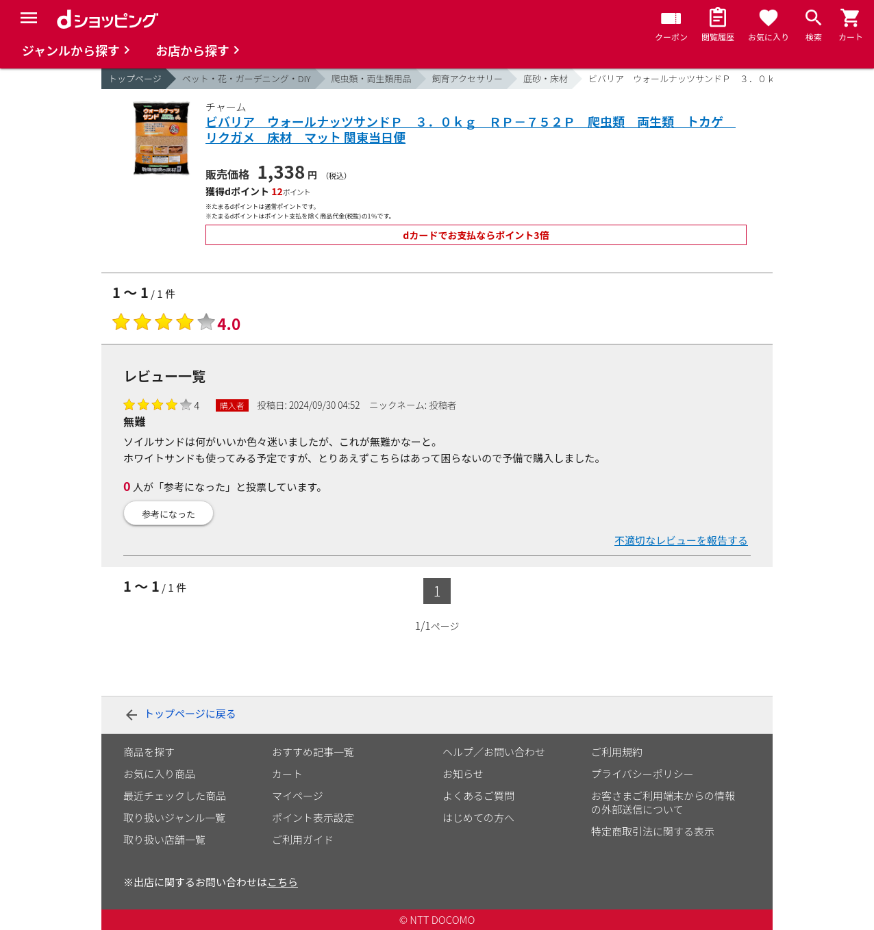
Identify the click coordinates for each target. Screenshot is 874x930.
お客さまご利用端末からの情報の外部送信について (663, 802)
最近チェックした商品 (174, 795)
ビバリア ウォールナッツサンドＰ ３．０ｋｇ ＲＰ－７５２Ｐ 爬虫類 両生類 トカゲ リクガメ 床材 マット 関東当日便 (470, 130)
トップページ (135, 78)
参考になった (168, 513)
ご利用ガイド (303, 839)
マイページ (297, 795)
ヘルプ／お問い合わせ (493, 751)
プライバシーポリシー (642, 773)
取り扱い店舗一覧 (164, 839)
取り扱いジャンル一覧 (174, 817)
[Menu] (29, 18)
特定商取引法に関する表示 (652, 831)
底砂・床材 (545, 78)
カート (287, 773)
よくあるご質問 (478, 795)
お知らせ (463, 773)
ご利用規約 (616, 751)
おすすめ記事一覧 (313, 751)
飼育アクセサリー (467, 78)
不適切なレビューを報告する (681, 540)
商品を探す (149, 751)
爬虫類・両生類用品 (372, 78)
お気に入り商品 (159, 773)
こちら (282, 882)
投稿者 (443, 405)
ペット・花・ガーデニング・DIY (246, 78)
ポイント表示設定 (313, 817)
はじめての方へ (478, 817)
